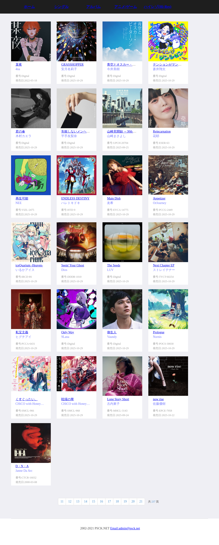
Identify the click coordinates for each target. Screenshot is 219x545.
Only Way (67, 332)
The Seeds (113, 265)
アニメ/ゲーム (125, 7)
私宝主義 (22, 332)
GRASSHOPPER (72, 64)
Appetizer (159, 198)
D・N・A (22, 466)
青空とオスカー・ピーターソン (129, 64)
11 (62, 501)
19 (125, 501)
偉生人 (111, 332)
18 (117, 501)
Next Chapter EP (163, 265)
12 (69, 501)
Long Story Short (118, 399)
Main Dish (114, 198)
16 (101, 501)
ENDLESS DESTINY (75, 198)
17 (109, 501)
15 (93, 501)
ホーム (29, 7)
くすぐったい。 (27, 399)
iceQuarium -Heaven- (29, 265)
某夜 (19, 64)
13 (77, 501)
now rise (158, 399)
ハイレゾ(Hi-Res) (157, 7)
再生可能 (22, 198)
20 (133, 501)
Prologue (158, 332)
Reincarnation (162, 131)
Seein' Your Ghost (72, 265)
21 (140, 501)
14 (85, 501)
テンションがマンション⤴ (171, 64)
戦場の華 (67, 399)
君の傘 (20, 131)
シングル (61, 7)
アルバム (93, 7)
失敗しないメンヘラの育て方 (81, 131)
